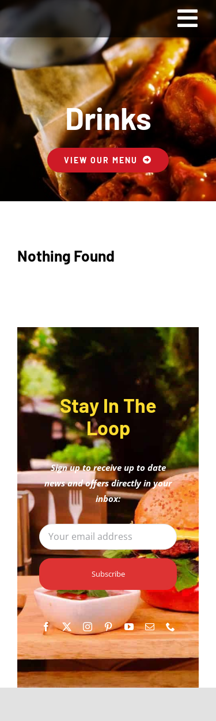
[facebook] (46, 626)
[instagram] (87, 626)
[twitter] (66, 626)
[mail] (149, 626)
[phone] (170, 626)
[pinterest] (108, 626)
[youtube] (129, 626)
